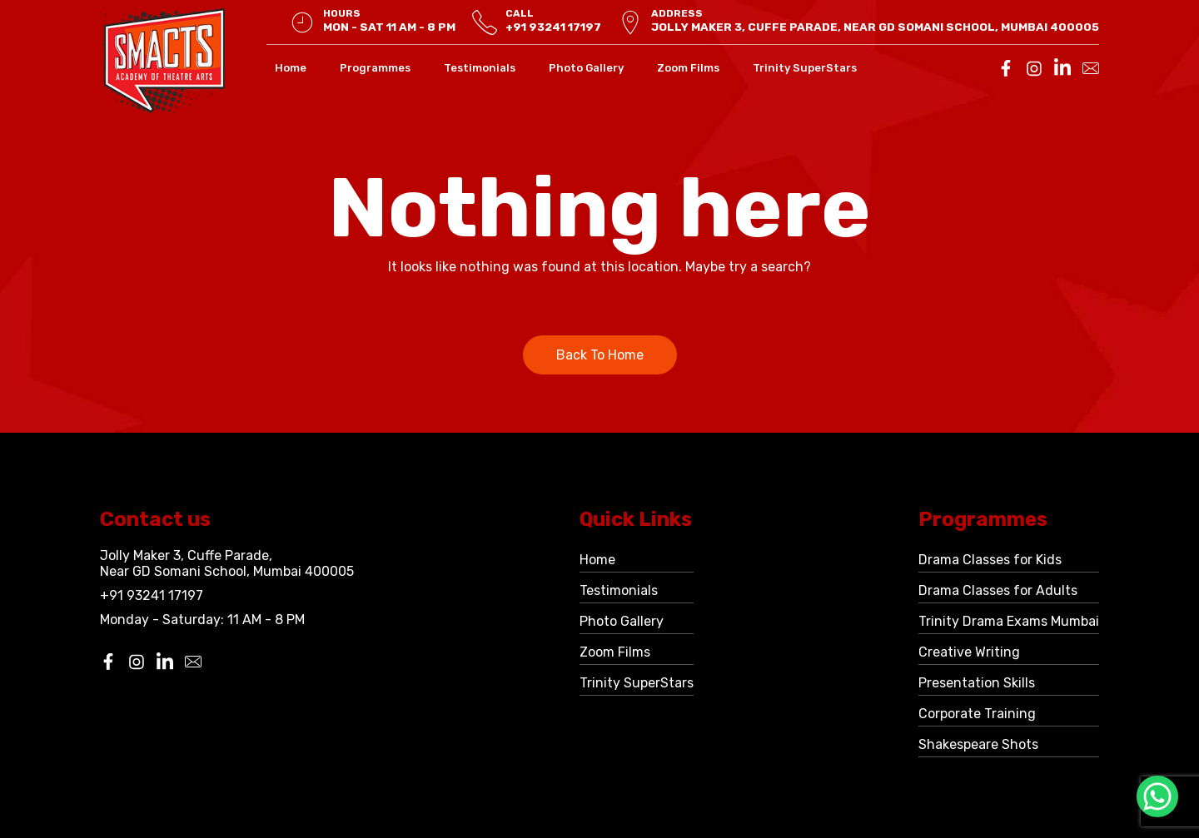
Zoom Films (688, 68)
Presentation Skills (976, 683)
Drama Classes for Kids (990, 560)
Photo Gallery (586, 68)
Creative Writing (969, 652)
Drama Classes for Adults (997, 590)
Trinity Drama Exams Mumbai (1008, 621)
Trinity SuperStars (805, 68)
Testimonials (479, 68)
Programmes (375, 68)
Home (290, 68)
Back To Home (600, 355)
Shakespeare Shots (978, 744)
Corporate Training (977, 713)
